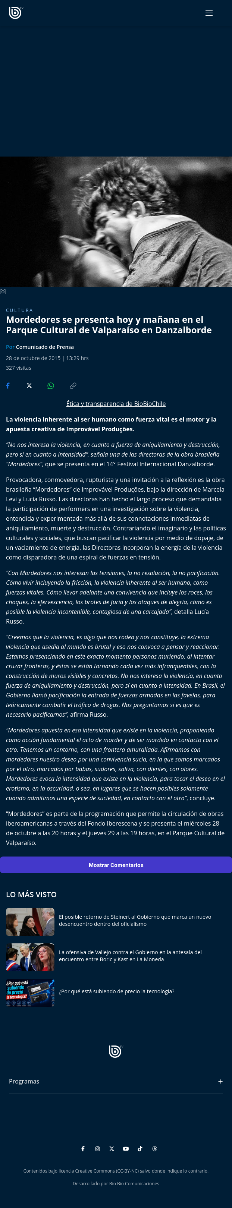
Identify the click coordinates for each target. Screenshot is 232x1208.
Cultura (20, 310)
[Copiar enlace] (66, 385)
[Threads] (154, 1148)
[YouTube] (127, 1148)
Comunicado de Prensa (45, 346)
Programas (24, 1081)
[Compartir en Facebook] (8, 385)
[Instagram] (98, 1148)
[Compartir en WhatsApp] (44, 385)
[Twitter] (113, 1148)
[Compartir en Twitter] (22, 385)
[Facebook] (84, 1148)
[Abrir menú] (209, 13)
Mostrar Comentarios (116, 865)
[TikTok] (141, 1148)
